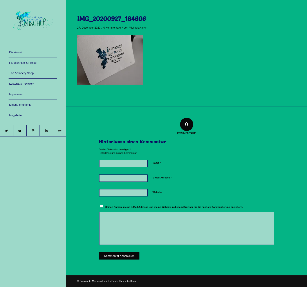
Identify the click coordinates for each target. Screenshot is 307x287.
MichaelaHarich (138, 27)
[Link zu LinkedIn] (46, 130)
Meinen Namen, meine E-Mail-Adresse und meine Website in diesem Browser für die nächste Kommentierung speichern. (174, 207)
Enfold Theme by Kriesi (124, 281)
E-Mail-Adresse (162, 177)
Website (157, 192)
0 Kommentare (112, 27)
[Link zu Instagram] (33, 130)
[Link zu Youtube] (19, 130)
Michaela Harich (100, 281)
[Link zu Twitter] (6, 130)
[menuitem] (33, 52)
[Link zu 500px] (59, 130)
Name (157, 162)
